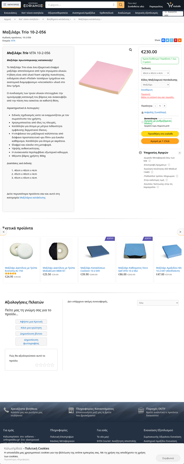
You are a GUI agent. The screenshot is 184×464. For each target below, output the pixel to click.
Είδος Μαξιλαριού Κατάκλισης (159, 79)
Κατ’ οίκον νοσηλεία (32, 12)
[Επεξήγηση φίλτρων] (142, 122)
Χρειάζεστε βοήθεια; (24, 409)
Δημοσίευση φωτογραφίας (31, 340)
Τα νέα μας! (103, 436)
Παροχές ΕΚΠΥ (155, 409)
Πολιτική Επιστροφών (62, 436)
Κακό (41, 364)
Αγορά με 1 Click (160, 141)
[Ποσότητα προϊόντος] (160, 105)
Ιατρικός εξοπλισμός (146, 12)
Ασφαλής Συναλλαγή (155, 112)
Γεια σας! (136, 5)
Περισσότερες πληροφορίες (16, 459)
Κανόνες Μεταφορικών (62, 441)
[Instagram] (171, 40)
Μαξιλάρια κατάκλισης (33, 197)
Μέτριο (44, 364)
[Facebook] (163, 40)
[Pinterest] (175, 40)
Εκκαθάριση (147, 89)
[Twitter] (167, 40)
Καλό (48, 364)
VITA (13, 40)
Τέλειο (52, 364)
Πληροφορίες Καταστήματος (95, 409)
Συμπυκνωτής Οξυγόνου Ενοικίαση (162, 436)
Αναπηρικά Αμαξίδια (83, 12)
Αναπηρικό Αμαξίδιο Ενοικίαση (160, 441)
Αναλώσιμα (124, 12)
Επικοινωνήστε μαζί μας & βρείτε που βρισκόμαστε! (93, 414)
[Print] (180, 40)
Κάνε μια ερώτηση (31, 326)
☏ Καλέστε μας (170, 13)
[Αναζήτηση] (120, 4)
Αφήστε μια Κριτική (31, 320)
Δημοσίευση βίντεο (31, 332)
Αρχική (7, 19)
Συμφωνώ (168, 458)
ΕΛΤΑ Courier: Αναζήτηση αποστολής (116, 441)
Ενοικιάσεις (10, 12)
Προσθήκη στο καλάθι (160, 133)
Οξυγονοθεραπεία (58, 12)
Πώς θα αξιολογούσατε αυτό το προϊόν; (27, 357)
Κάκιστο (37, 364)
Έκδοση (146, 68)
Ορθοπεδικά (106, 12)
